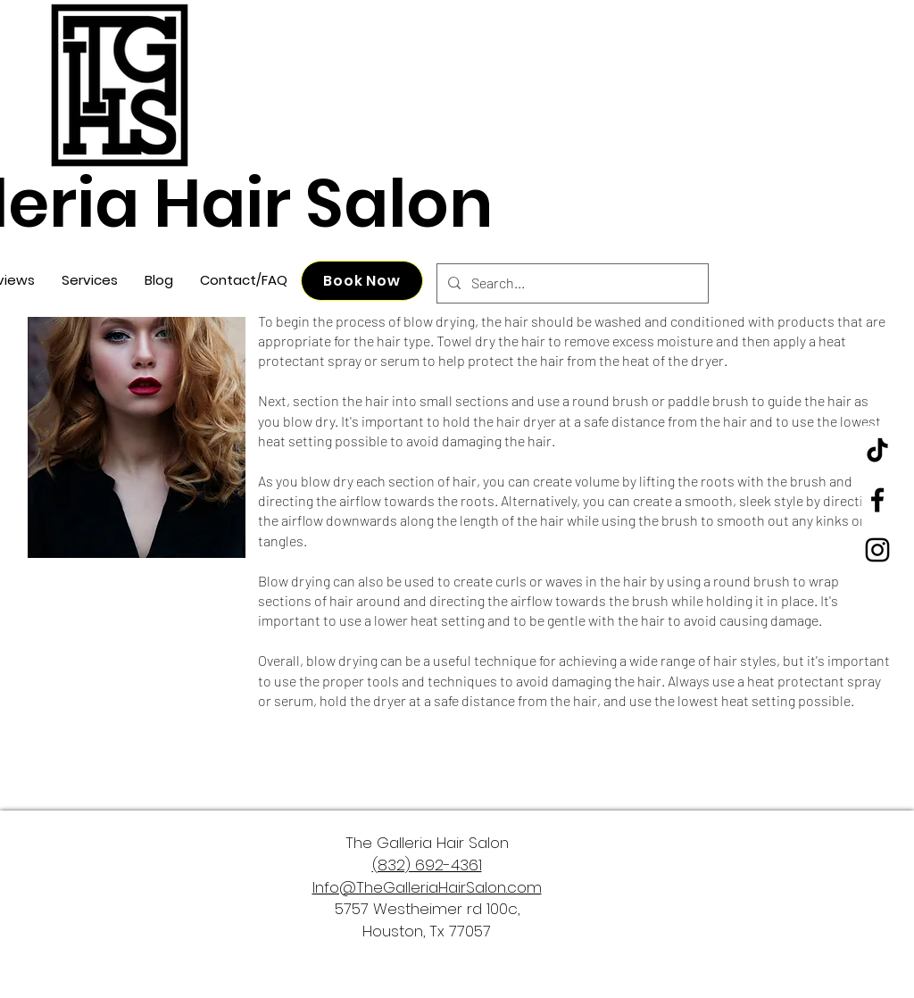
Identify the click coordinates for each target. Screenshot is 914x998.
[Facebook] (877, 500)
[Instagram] (877, 550)
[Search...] (570, 283)
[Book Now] (362, 281)
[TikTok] (877, 450)
